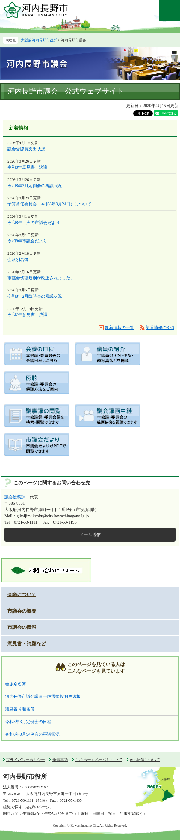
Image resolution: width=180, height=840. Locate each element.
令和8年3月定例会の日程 (28, 721)
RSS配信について (145, 760)
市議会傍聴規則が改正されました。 (41, 278)
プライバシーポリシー (25, 760)
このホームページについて (98, 760)
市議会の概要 (21, 611)
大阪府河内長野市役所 (39, 40)
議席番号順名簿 (19, 709)
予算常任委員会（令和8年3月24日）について (49, 204)
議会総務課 (14, 497)
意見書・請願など (26, 643)
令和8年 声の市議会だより (33, 222)
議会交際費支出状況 (26, 149)
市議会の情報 (21, 627)
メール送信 (90, 534)
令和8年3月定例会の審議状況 (34, 186)
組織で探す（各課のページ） (28, 807)
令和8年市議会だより (27, 241)
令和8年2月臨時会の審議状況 (34, 296)
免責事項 (60, 760)
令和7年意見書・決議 (27, 314)
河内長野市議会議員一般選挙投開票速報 (43, 696)
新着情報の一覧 (119, 327)
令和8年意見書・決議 (27, 167)
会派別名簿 (17, 259)
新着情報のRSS (160, 327)
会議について (21, 594)
